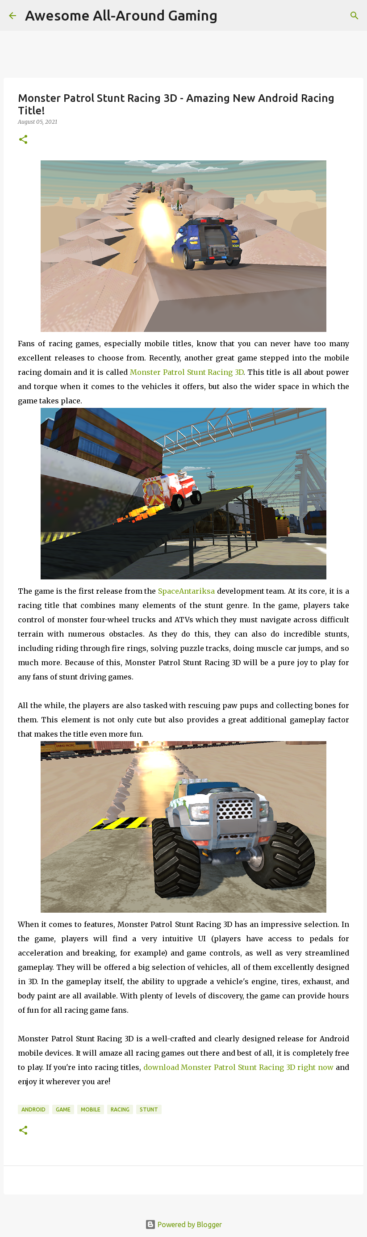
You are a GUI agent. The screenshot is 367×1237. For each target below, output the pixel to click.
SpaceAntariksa (186, 591)
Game (63, 1109)
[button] (23, 140)
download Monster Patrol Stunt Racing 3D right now (238, 1067)
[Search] (354, 15)
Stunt (149, 1109)
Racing (120, 1109)
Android (33, 1109)
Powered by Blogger (183, 1224)
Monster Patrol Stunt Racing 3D (187, 372)
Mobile (90, 1109)
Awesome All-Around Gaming (121, 15)
